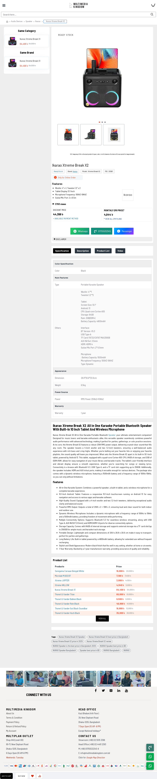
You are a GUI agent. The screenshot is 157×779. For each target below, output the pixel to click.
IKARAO (126, 650)
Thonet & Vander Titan (65, 594)
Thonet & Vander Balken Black (68, 599)
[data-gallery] (16, 679)
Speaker (29, 21)
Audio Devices (17, 21)
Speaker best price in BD (90, 650)
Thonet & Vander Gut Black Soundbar (71, 608)
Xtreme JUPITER (62, 580)
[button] (99, 122)
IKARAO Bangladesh (111, 650)
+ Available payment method (65, 218)
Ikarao (37, 21)
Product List (103, 250)
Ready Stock (58, 171)
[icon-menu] (96, 690)
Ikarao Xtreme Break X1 (30, 39)
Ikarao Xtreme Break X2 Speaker (72, 637)
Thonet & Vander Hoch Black (67, 613)
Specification (62, 250)
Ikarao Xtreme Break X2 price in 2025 (68, 641)
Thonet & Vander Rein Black (67, 603)
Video (120, 250)
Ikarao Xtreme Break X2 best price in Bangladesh (108, 637)
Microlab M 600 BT (63, 575)
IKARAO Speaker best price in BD (113, 646)
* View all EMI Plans (113, 219)
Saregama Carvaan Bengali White (69, 571)
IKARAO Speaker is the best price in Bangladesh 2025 (74, 646)
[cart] (153, 5)
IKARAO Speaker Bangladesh (64, 650)
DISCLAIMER (61, 239)
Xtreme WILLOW (62, 585)
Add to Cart (6, 776)
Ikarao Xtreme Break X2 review (99, 641)
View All (102, 618)
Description (83, 250)
